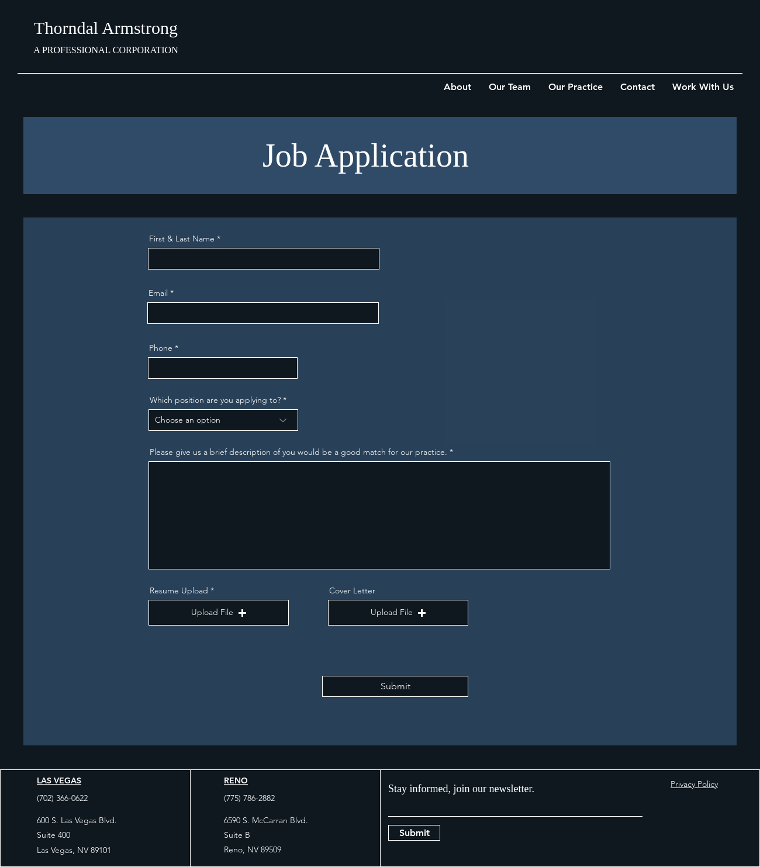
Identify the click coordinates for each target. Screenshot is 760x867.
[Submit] (395, 686)
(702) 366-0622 (62, 798)
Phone (160, 348)
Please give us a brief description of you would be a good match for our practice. (298, 452)
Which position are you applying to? (215, 400)
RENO (236, 780)
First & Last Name (182, 238)
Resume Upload (179, 590)
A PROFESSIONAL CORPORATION (105, 50)
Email (158, 293)
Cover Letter (352, 590)
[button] (218, 613)
